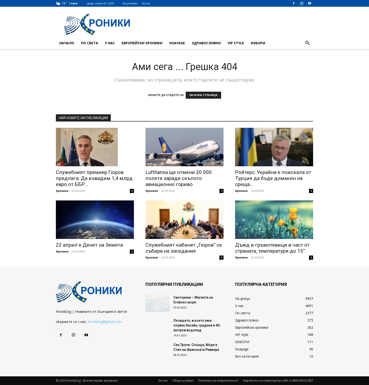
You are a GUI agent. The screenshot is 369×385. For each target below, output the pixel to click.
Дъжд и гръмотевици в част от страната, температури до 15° (272, 248)
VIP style (236, 43)
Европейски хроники (142, 43)
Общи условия (182, 381)
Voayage (177, 43)
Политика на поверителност (218, 381)
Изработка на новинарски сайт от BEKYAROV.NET (278, 381)
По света (89, 43)
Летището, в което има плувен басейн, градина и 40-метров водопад (197, 325)
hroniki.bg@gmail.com (105, 321)
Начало (66, 43)
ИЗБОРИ (258, 43)
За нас (146, 3)
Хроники (62, 190)
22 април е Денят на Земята (89, 245)
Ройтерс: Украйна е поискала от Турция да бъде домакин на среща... (273, 178)
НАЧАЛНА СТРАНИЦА (203, 95)
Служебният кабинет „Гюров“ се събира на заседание (183, 248)
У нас (110, 43)
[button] (307, 43)
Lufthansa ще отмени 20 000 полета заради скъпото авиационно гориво (178, 178)
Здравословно (206, 43)
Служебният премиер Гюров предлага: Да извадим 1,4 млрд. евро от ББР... (95, 178)
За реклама (129, 3)
